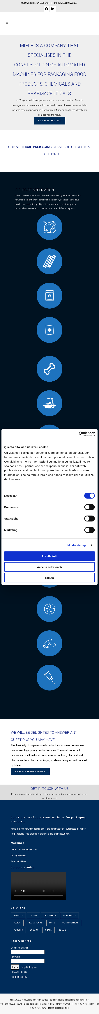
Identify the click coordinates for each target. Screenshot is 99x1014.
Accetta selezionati (49, 566)
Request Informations (30, 771)
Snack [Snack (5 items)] (48, 930)
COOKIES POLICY (19, 977)
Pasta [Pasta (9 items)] (52, 923)
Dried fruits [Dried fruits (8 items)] (69, 916)
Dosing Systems (18, 855)
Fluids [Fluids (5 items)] (17, 923)
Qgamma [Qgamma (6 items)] (34, 930)
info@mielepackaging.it (58, 1008)
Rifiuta (49, 577)
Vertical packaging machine (24, 849)
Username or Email (19, 947)
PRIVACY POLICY (19, 972)
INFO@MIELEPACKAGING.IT (66, 3)
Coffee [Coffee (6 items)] (33, 916)
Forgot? (24, 967)
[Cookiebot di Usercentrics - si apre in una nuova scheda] (79, 434)
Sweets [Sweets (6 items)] (62, 930)
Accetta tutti (50, 556)
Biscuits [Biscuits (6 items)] (18, 916)
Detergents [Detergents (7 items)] (50, 916)
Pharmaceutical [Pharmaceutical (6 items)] (70, 923)
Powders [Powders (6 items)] (18, 930)
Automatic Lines (18, 861)
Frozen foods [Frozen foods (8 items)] (35, 923)
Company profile (49, 121)
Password (15, 956)
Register (33, 967)
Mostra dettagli (77, 544)
